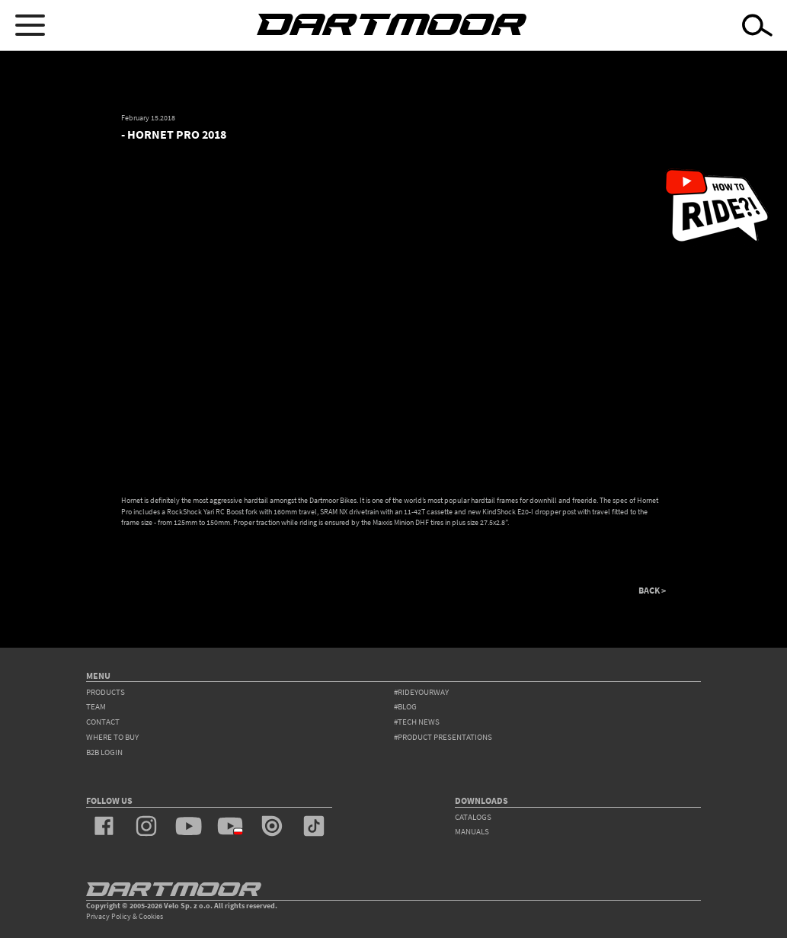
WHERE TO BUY (112, 737)
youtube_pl (230, 826)
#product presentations (443, 737)
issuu (272, 826)
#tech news (417, 721)
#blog (405, 706)
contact (103, 721)
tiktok (314, 826)
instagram (146, 826)
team (96, 706)
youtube (188, 826)
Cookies (151, 916)
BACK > (652, 590)
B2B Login (104, 752)
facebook (104, 826)
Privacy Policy (108, 916)
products (105, 692)
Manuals (472, 831)
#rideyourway (421, 692)
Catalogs (473, 817)
